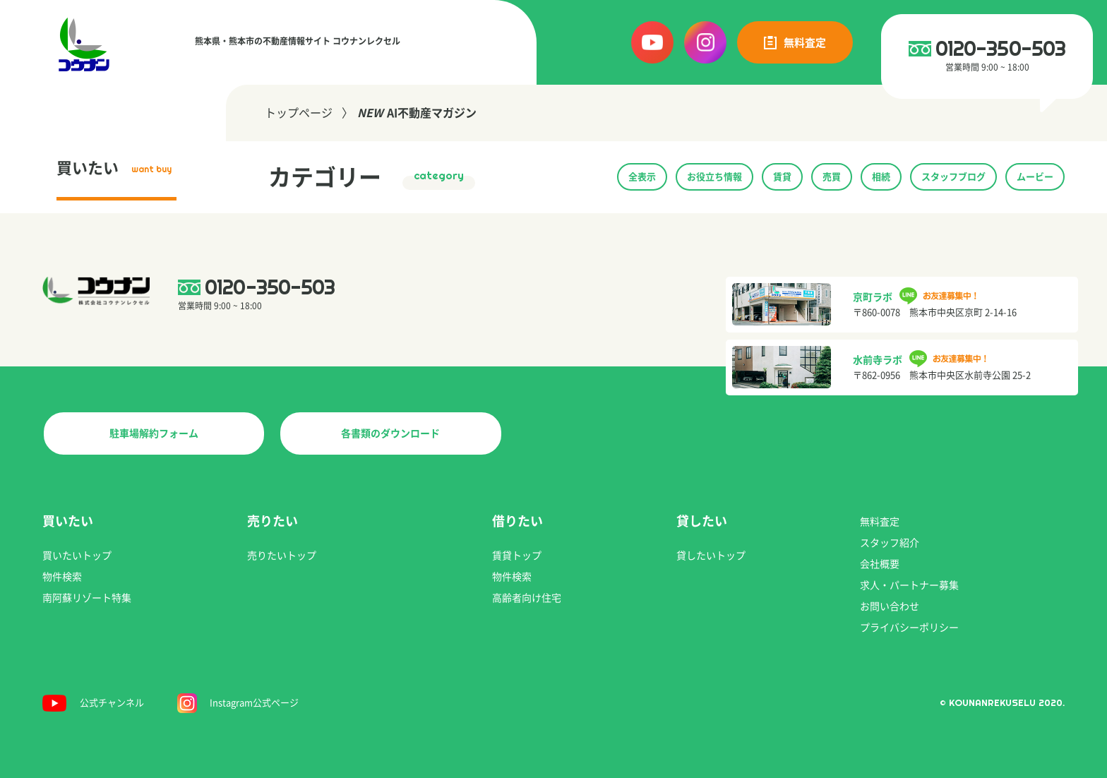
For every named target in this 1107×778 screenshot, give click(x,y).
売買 (831, 176)
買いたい (114, 168)
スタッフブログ (953, 176)
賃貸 (782, 176)
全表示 (642, 176)
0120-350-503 (1000, 48)
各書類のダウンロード (390, 433)
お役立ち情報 (714, 176)
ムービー (1035, 176)
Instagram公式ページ (254, 702)
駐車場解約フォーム (153, 433)
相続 (881, 176)
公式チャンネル (112, 702)
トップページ (299, 113)
